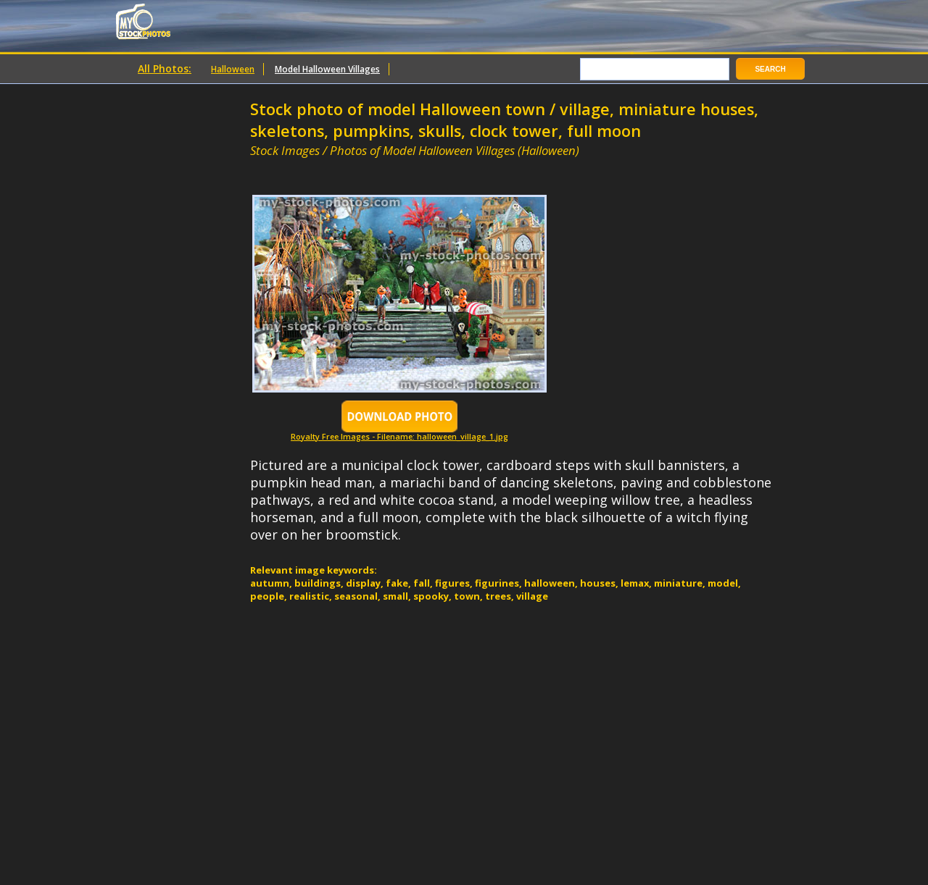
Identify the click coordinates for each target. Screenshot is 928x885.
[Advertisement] (419, 164)
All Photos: (164, 68)
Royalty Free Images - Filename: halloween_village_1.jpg (399, 433)
